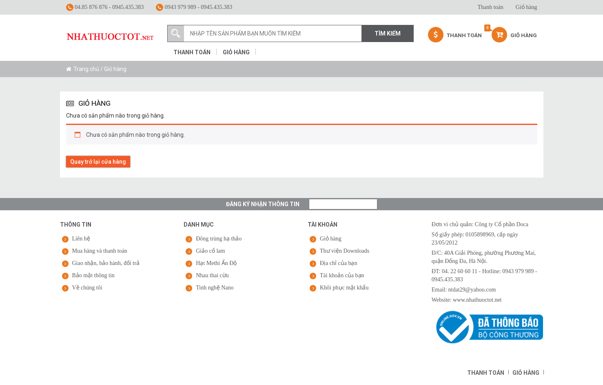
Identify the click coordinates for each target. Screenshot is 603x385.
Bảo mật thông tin (93, 275)
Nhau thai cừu (212, 275)
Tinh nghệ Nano (214, 288)
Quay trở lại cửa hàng (98, 161)
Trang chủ (86, 69)
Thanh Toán (455, 34)
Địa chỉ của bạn (338, 263)
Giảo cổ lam (210, 251)
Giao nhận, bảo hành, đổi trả (106, 263)
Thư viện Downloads (344, 251)
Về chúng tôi (87, 288)
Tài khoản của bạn (342, 275)
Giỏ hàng (526, 7)
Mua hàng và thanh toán (99, 251)
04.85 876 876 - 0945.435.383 (105, 7)
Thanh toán (490, 7)
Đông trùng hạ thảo (219, 239)
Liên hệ (81, 239)
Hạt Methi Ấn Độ (216, 263)
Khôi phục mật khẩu (344, 288)
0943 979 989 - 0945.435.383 (194, 7)
